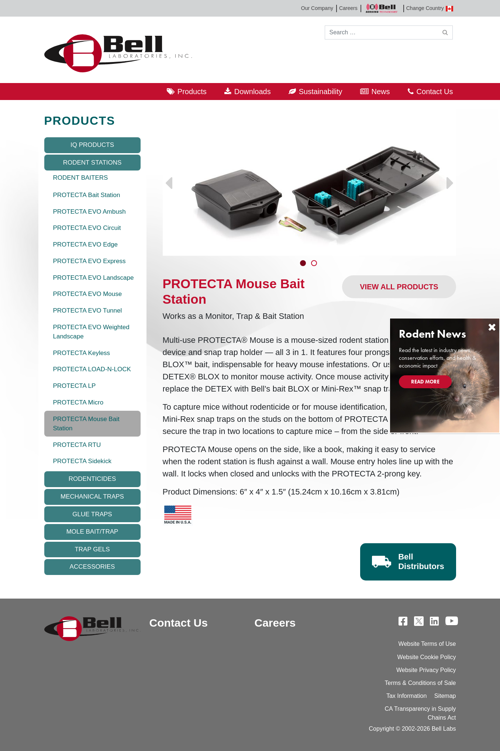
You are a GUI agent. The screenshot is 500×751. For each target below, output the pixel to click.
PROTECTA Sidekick (82, 461)
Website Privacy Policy (426, 670)
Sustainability (320, 91)
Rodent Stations (92, 162)
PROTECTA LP (74, 385)
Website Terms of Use (427, 644)
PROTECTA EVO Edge (85, 244)
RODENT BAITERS (80, 177)
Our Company (317, 8)
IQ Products (92, 144)
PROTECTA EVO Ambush (89, 211)
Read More (425, 381)
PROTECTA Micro (78, 402)
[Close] (492, 327)
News (381, 91)
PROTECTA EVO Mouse (87, 293)
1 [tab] (303, 264)
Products (192, 91)
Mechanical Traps (92, 496)
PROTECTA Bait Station (86, 195)
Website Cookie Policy (426, 657)
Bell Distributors (421, 561)
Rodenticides (92, 478)
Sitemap (445, 696)
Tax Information (406, 696)
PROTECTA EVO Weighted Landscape (91, 332)
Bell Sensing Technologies (381, 8)
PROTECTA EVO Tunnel (87, 310)
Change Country (429, 8)
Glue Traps (92, 514)
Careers (348, 8)
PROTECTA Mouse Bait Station (86, 424)
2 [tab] (314, 264)
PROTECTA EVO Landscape (93, 277)
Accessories (92, 566)
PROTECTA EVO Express (89, 261)
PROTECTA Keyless (81, 352)
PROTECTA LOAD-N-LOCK (92, 369)
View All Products (399, 287)
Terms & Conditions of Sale (420, 683)
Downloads (252, 91)
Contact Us (435, 91)
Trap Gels (92, 549)
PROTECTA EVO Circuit (87, 227)
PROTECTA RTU (77, 444)
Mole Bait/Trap (92, 531)
